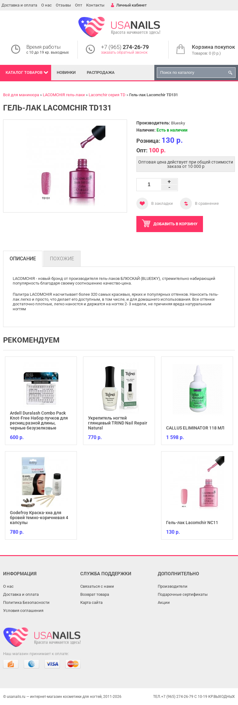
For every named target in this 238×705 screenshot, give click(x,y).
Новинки (66, 72)
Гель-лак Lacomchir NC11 (192, 522)
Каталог (24, 72)
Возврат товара (94, 594)
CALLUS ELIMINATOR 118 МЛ (195, 427)
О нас (46, 5)
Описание (23, 259)
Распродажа (101, 72)
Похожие (62, 259)
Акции (164, 602)
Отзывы (63, 5)
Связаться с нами (97, 586)
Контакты (95, 5)
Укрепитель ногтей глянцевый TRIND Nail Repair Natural (117, 422)
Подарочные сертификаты (183, 594)
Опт (78, 5)
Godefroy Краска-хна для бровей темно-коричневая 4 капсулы (39, 517)
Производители (172, 586)
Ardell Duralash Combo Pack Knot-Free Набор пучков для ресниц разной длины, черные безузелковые (39, 420)
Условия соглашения (23, 610)
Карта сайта (91, 602)
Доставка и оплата (19, 5)
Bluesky (178, 123)
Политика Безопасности (26, 602)
